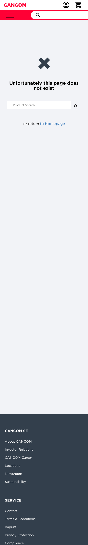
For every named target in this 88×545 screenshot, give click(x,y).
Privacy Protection (19, 535)
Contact (11, 511)
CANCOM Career (18, 457)
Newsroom (13, 474)
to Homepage (52, 123)
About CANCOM (18, 441)
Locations (12, 466)
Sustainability (15, 482)
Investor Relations (19, 449)
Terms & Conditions (20, 519)
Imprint (10, 527)
